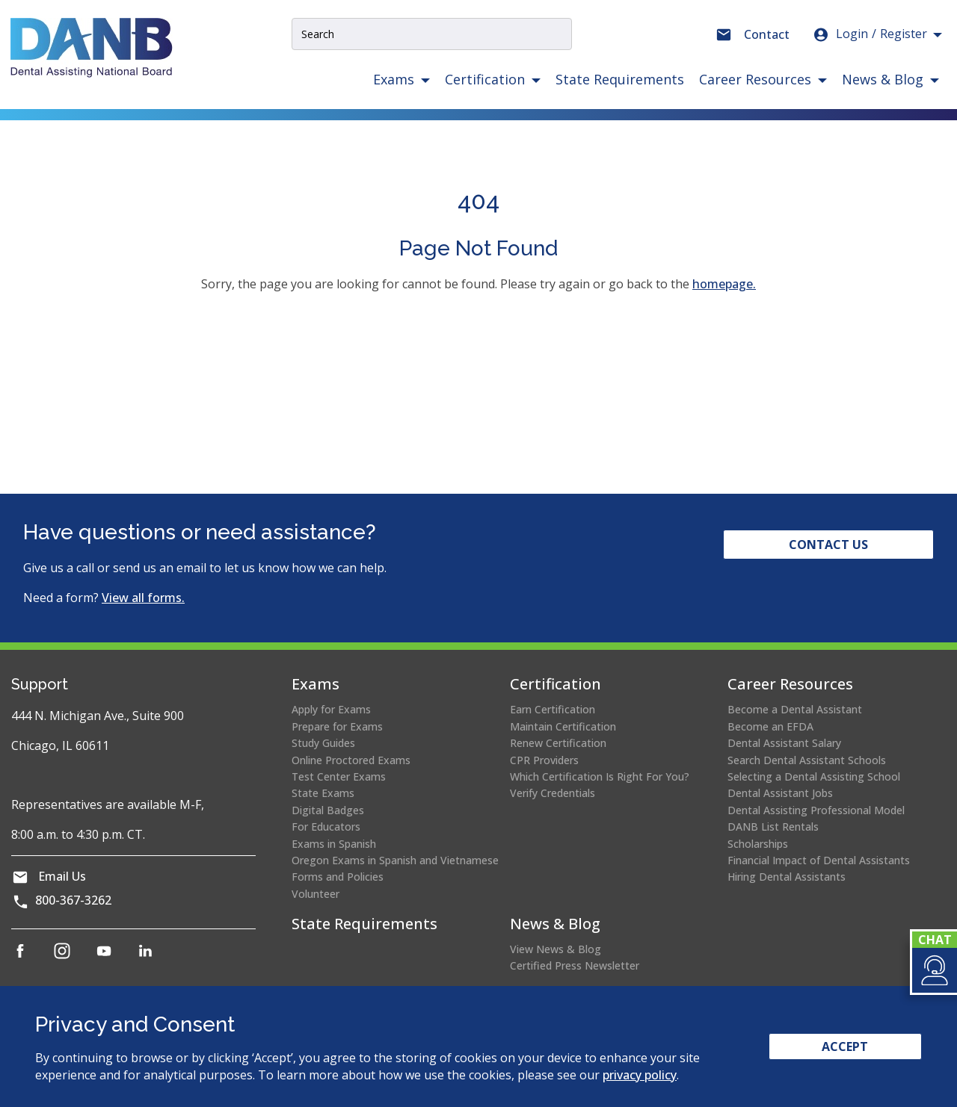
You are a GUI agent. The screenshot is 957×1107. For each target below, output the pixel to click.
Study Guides (323, 743)
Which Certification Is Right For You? (599, 776)
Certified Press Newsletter (574, 965)
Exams (315, 684)
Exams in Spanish (334, 844)
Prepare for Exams (337, 726)
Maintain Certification (563, 726)
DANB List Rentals (773, 826)
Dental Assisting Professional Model (816, 810)
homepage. (724, 284)
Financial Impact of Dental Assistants (818, 860)
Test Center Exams (339, 776)
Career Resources (790, 684)
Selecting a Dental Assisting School (813, 776)
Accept (845, 1046)
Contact (767, 34)
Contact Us (828, 544)
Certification (555, 684)
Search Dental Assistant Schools (806, 760)
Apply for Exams (331, 709)
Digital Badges (328, 810)
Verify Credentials (552, 793)
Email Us (62, 876)
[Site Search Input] (432, 34)
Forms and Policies (338, 876)
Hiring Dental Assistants (786, 876)
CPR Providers (544, 760)
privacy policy (640, 1075)
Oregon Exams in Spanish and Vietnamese (395, 860)
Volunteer (315, 894)
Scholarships (757, 844)
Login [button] (869, 34)
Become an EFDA (770, 726)
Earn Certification (552, 709)
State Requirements (620, 79)
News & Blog (555, 924)
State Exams (323, 793)
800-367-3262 (73, 900)
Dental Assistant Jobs (780, 793)
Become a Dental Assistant (794, 709)
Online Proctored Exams (351, 760)
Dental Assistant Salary (784, 743)
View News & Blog (555, 949)
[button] (933, 970)
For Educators (326, 826)
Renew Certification (558, 743)
